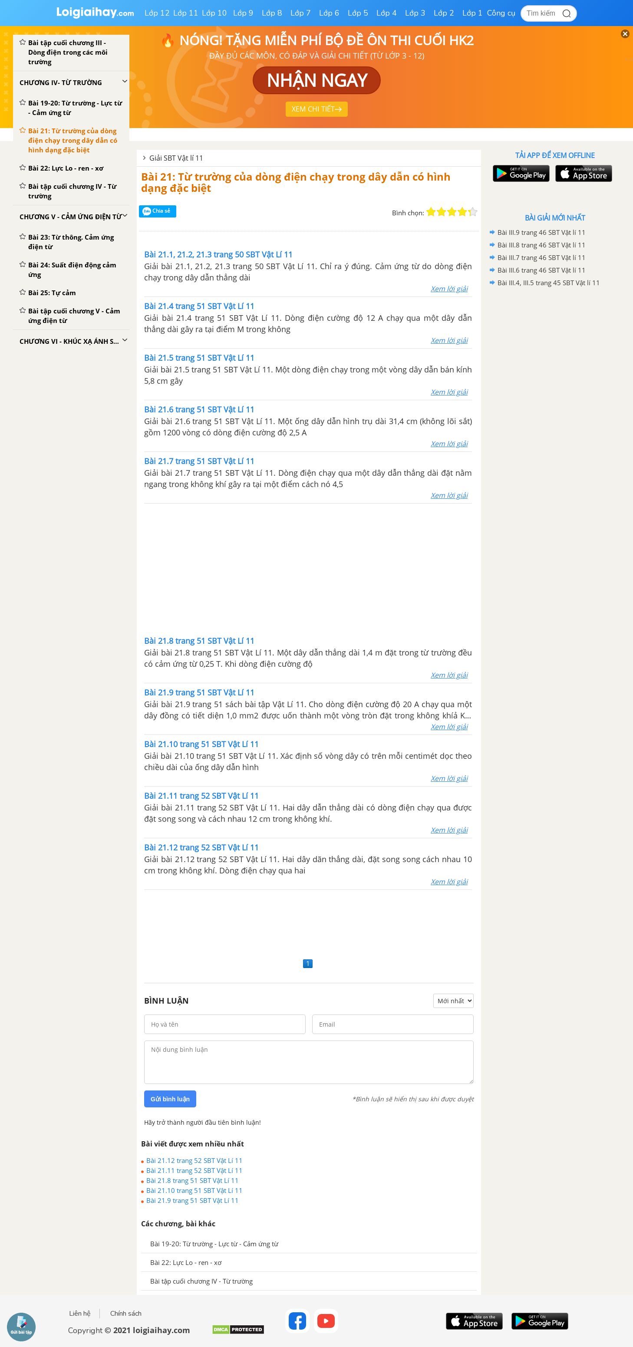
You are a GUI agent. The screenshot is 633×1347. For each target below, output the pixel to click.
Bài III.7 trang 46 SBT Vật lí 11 (542, 257)
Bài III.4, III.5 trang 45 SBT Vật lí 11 (549, 282)
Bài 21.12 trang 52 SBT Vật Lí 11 (194, 1160)
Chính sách (126, 1313)
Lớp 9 (243, 13)
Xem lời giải (449, 288)
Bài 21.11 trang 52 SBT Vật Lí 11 (194, 1170)
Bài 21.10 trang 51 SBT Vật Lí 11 (194, 1190)
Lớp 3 (415, 13)
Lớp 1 (472, 13)
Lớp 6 (329, 13)
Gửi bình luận (170, 1099)
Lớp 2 (444, 13)
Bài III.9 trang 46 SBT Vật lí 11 (542, 232)
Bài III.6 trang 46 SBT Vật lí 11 (542, 270)
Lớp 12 (157, 13)
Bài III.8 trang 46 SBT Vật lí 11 (542, 244)
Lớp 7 (300, 13)
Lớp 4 (386, 13)
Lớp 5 (358, 13)
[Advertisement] (308, 568)
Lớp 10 (214, 13)
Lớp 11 (185, 13)
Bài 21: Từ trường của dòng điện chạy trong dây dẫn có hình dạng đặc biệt (296, 182)
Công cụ (501, 13)
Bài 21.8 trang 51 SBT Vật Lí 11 (192, 1180)
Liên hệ (80, 1313)
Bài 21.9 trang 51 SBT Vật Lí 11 (192, 1200)
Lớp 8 (272, 13)
